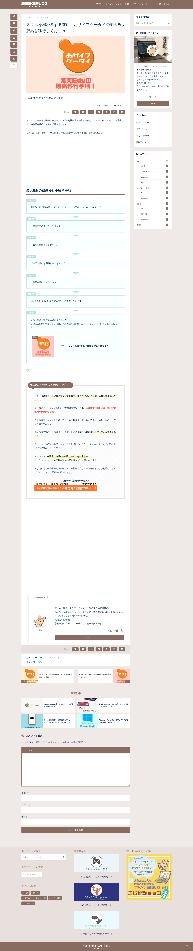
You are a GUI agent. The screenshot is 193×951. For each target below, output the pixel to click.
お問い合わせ (163, 4)
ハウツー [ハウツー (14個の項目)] (55, 894)
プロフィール (143, 122)
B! (13, 31)
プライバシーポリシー (143, 4)
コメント (29, 746)
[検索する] (169, 23)
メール (26, 800)
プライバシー (142, 129)
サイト (24, 812)
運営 (142, 182)
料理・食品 (144, 219)
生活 (127, 4)
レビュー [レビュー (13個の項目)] (28, 899)
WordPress (144, 177)
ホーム (29, 17)
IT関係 (142, 166)
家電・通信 (144, 214)
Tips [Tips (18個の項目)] (35, 888)
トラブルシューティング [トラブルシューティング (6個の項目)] (34, 894)
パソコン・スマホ (113, 4)
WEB (98, 4)
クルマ (142, 208)
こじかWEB (143, 136)
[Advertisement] (75, 157)
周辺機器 (143, 198)
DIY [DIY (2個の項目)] (25, 888)
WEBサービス (145, 171)
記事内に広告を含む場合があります (45, 98)
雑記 (139, 225)
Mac (141, 193)
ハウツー (40, 662)
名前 (24, 788)
